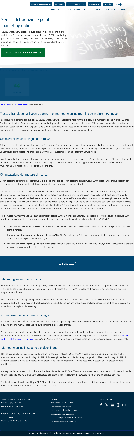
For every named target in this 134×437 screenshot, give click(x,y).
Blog (123, 10)
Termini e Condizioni (80, 433)
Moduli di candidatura (68, 421)
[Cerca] (108, 6)
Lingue (97, 10)
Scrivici (59, 5)
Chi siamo (110, 10)
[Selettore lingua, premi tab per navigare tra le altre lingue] (121, 6)
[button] (1, 86)
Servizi (55, 10)
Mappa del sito (67, 433)
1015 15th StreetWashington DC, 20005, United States (14, 419)
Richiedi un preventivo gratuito (23, 52)
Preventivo (94, 5)
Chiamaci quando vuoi (41, 5)
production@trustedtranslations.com (67, 417)
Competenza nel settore (77, 10)
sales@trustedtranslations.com (65, 410)
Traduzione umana (21, 104)
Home (2, 104)
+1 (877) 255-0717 (76, 5)
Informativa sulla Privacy (96, 433)
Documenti (16, 92)
